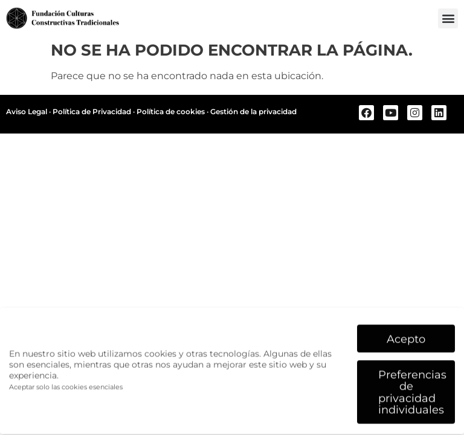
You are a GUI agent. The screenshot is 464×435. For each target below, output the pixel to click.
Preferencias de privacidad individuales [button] (412, 388)
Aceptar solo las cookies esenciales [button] (66, 384)
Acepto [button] (406, 335)
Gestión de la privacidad (253, 111)
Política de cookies (171, 111)
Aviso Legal (26, 111)
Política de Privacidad (92, 111)
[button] (448, 18)
